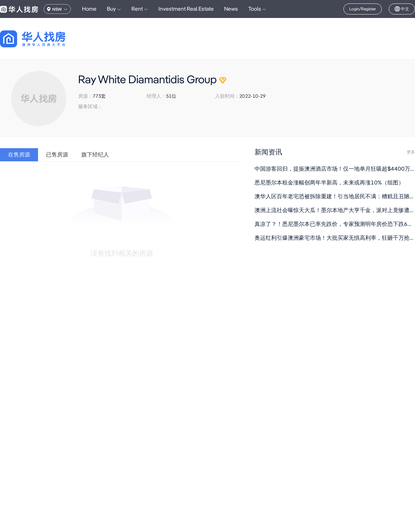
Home (89, 9)
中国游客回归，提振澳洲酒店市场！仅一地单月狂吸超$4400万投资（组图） (335, 168)
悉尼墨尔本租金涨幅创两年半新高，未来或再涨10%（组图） (329, 182)
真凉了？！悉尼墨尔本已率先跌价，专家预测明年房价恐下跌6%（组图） (335, 224)
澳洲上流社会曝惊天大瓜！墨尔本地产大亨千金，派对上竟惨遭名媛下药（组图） (335, 210)
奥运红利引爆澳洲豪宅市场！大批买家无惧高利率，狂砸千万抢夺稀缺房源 (335, 238)
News (231, 9)
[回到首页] (45, 38)
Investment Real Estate (186, 9)
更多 (411, 152)
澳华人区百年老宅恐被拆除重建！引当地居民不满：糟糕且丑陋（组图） (335, 196)
